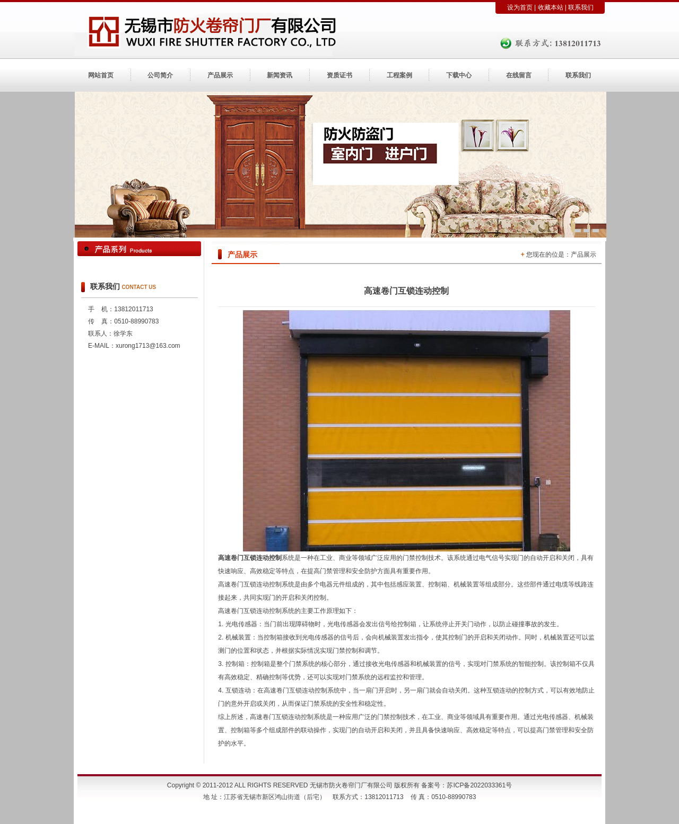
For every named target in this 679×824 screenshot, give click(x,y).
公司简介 (160, 75)
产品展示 (220, 75)
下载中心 (459, 75)
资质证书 (339, 75)
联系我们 (581, 7)
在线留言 (519, 75)
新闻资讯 (279, 75)
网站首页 (101, 75)
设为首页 (520, 7)
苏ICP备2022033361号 (479, 785)
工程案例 (399, 75)
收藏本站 (550, 7)
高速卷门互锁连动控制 (250, 558)
